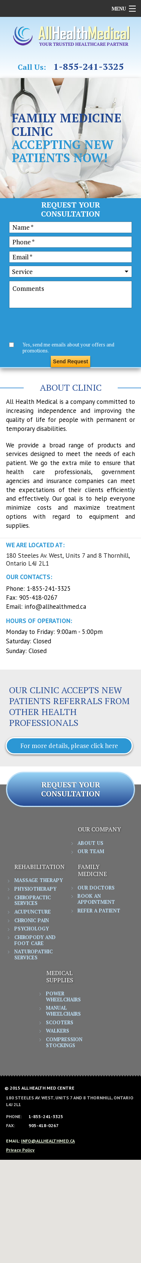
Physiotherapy (35, 889)
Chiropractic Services (32, 901)
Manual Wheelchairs (63, 1011)
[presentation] (66, 325)
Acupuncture (32, 912)
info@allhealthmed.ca (55, 606)
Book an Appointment (96, 899)
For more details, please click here (69, 745)
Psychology (31, 929)
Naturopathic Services (33, 955)
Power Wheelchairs (63, 997)
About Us (90, 843)
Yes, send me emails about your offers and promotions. (68, 347)
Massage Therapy (38, 881)
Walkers (57, 1031)
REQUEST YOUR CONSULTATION (70, 789)
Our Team (90, 852)
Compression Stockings (64, 1043)
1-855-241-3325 (88, 66)
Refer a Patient (98, 911)
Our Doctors (96, 888)
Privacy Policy (20, 1150)
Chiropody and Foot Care (35, 941)
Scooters (59, 1023)
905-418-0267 (38, 597)
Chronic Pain (31, 921)
